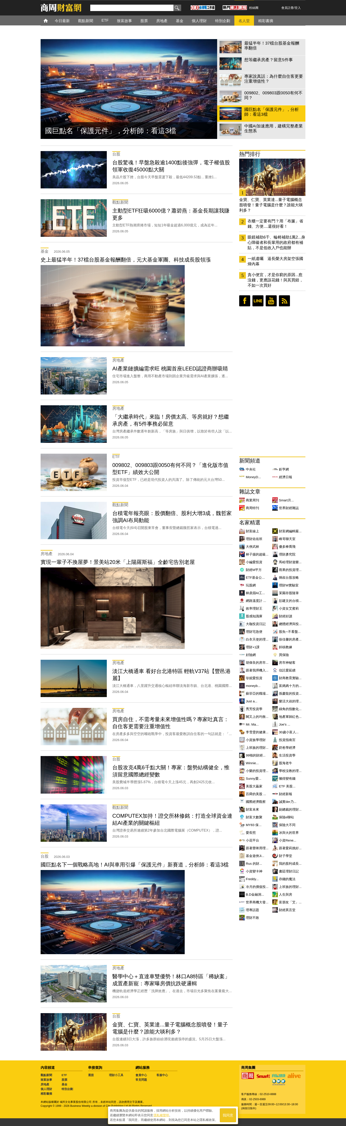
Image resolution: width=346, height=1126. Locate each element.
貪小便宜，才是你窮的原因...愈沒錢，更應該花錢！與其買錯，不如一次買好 (275, 280)
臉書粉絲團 (244, 300)
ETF (64, 1075)
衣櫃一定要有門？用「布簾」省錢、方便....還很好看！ (275, 224)
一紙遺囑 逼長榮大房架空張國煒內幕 (275, 261)
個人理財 (46, 1089)
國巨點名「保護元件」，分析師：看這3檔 (110, 131)
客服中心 (162, 1075)
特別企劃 (67, 1089)
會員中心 (141, 1075)
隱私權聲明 (161, 1115)
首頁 (50, 20)
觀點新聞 (46, 1075)
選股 (91, 1075)
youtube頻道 (271, 300)
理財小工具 (116, 1075)
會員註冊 (287, 7)
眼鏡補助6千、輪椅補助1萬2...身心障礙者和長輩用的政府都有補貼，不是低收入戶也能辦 (276, 242)
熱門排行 (249, 154)
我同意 (228, 1115)
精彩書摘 (46, 1093)
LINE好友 (257, 300)
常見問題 (141, 1079)
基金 (64, 1084)
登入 (298, 7)
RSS (284, 300)
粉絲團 (253, 7)
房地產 (45, 1084)
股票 (64, 1079)
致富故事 (46, 1079)
